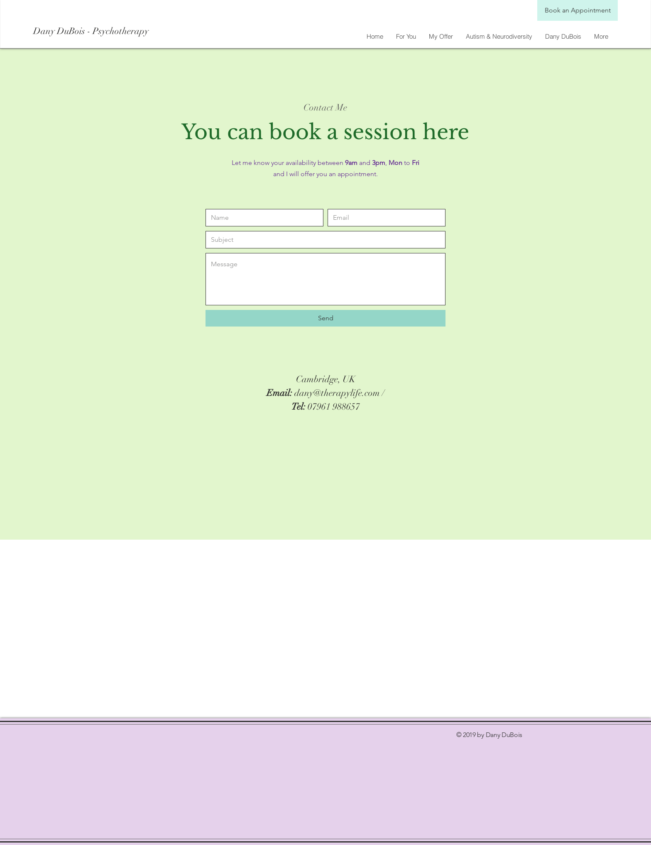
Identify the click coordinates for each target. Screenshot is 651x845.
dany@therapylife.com (337, 392)
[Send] (325, 318)
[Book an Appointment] (577, 10)
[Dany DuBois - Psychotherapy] (107, 31)
